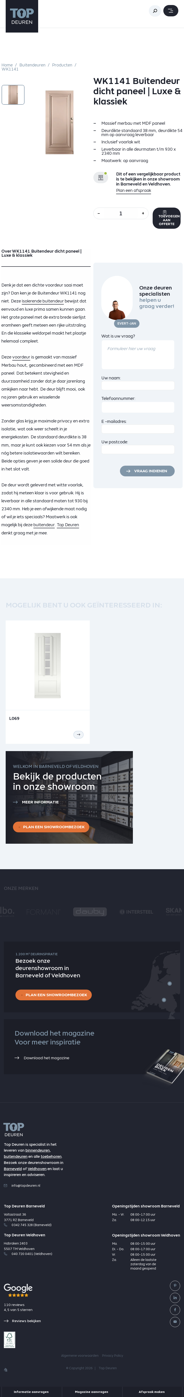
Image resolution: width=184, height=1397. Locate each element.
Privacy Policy (112, 1357)
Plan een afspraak (133, 190)
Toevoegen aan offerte (171, 219)
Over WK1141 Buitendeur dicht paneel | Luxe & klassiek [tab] (41, 254)
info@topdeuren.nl (22, 1187)
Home (7, 65)
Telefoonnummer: (118, 399)
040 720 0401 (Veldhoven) (28, 1255)
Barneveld (13, 1170)
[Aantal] (122, 213)
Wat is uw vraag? (118, 337)
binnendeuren (37, 1152)
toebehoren (51, 1158)
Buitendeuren (32, 65)
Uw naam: (111, 378)
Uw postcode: (114, 442)
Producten (62, 65)
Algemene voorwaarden (80, 1357)
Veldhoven (37, 1170)
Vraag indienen (150, 472)
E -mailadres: (114, 422)
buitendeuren (15, 1158)
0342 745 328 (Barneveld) (28, 1227)
